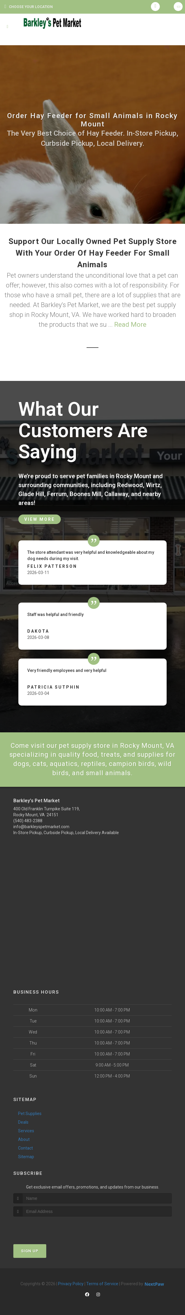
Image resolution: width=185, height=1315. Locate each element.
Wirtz (153, 485)
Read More (130, 324)
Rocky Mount (133, 476)
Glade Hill (31, 494)
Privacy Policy (71, 1283)
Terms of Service (102, 1283)
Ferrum (57, 494)
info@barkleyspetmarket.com (41, 826)
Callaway (116, 494)
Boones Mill (85, 494)
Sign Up (30, 1251)
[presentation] (44, 1227)
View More (39, 519)
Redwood (130, 485)
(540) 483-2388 (27, 820)
